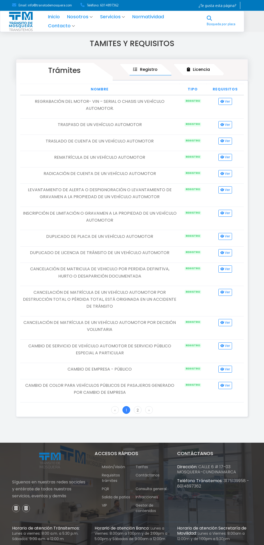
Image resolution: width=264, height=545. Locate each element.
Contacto (67, 25)
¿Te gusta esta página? (217, 5)
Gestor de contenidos (148, 508)
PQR (108, 488)
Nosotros (85, 16)
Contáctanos (148, 475)
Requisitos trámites (111, 478)
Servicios (118, 16)
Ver (225, 101)
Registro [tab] (145, 69)
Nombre (100, 89)
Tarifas (142, 466)
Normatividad (156, 16)
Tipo (193, 89)
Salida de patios (116, 497)
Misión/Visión (113, 466)
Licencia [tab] (198, 69)
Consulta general (151, 488)
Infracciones (147, 497)
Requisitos (225, 89)
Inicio (62, 16)
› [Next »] (149, 410)
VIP (107, 505)
